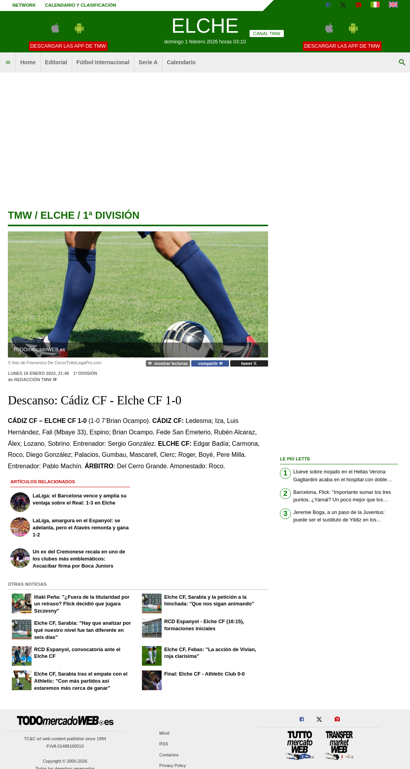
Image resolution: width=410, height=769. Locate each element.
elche (57, 215)
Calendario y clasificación (80, 5)
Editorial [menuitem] (56, 62)
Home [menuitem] (27, 62)
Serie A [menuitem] (148, 62)
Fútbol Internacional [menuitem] (103, 62)
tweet (249, 363)
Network (24, 5)
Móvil (164, 733)
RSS (163, 744)
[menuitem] (8, 63)
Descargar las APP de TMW (68, 46)
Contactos (169, 754)
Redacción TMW (33, 379)
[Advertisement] (205, 138)
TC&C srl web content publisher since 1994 (65, 738)
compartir (210, 363)
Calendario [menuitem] (181, 62)
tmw (20, 215)
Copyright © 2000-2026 (65, 761)
